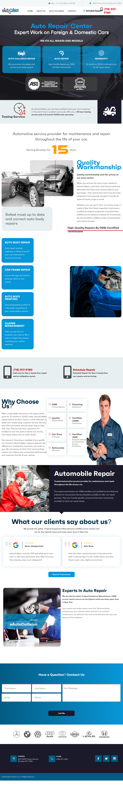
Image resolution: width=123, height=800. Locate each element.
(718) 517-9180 (110, 10)
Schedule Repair (93, 11)
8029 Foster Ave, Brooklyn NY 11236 (107, 3)
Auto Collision (56, 11)
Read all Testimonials (61, 574)
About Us (41, 11)
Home (30, 11)
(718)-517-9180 (62, 759)
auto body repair (17, 242)
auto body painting (12, 298)
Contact (72, 11)
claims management (14, 325)
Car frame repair (17, 270)
